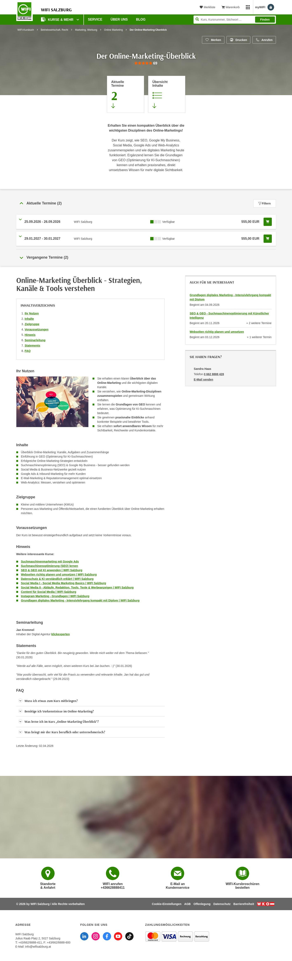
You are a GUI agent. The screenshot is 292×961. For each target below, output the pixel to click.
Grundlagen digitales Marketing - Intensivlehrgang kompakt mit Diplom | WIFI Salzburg (80, 600)
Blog (140, 19)
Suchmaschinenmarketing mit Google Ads (50, 561)
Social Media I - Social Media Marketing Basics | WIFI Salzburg (63, 583)
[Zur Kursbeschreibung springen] (166, 94)
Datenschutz (221, 904)
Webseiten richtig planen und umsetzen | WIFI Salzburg (59, 574)
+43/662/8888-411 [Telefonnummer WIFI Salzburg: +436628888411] (30, 942)
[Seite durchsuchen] (234, 19)
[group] (146, 63)
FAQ (28, 351)
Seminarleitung (35, 340)
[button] (90, 701)
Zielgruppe (32, 324)
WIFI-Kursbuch (26, 29)
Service (95, 19)
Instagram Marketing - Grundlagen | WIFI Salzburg (55, 596)
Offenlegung (201, 904)
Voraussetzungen (37, 329)
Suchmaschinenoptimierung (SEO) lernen (49, 565)
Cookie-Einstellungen (166, 904)
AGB (187, 904)
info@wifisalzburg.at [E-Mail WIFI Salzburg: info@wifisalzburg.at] (38, 946)
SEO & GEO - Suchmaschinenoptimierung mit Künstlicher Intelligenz (229, 315)
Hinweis (30, 334)
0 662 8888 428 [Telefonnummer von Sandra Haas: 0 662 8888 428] (214, 374)
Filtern (264, 203)
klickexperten (60, 634)
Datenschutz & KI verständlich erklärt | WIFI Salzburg (57, 578)
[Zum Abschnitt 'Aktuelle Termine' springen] (125, 94)
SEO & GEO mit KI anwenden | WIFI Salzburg (51, 570)
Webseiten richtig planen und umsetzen (217, 331)
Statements (32, 345)
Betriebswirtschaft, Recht (54, 29)
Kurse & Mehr (57, 19)
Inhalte (29, 318)
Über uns (119, 19)
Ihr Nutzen (32, 313)
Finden (265, 19)
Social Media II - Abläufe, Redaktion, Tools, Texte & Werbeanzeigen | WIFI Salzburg (77, 587)
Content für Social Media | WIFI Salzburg (48, 591)
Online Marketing (113, 29)
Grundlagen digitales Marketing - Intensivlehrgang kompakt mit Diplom (230, 297)
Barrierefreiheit (243, 904)
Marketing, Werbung (86, 29)
